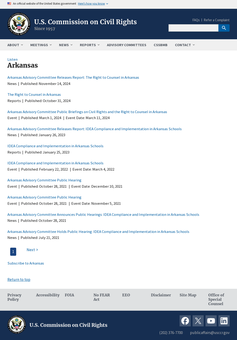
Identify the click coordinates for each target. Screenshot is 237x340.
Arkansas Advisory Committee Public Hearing (44, 180)
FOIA (69, 295)
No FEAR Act (102, 297)
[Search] (193, 28)
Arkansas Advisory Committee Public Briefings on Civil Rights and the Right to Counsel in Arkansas (87, 111)
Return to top (18, 279)
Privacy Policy (14, 297)
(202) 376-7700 (171, 332)
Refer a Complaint (217, 19)
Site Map (188, 295)
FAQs (196, 19)
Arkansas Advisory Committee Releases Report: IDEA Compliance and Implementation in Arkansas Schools (94, 128)
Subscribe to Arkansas (25, 263)
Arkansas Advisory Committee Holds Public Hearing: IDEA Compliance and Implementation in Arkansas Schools (98, 231)
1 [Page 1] (13, 251)
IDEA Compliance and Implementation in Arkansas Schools (55, 145)
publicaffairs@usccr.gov (210, 332)
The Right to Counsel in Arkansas (34, 94)
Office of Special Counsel (216, 299)
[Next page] (33, 250)
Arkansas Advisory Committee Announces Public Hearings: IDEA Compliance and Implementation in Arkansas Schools (103, 214)
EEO (126, 295)
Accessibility (46, 295)
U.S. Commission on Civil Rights (85, 22)
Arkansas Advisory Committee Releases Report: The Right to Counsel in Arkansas (73, 77)
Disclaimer (161, 295)
